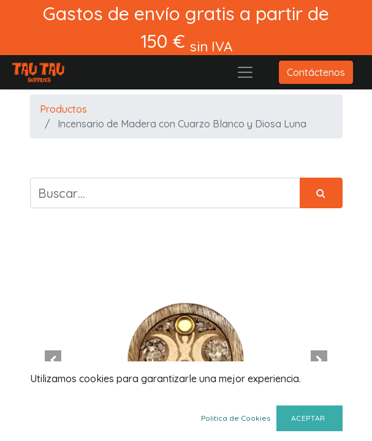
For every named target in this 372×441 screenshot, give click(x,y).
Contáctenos (316, 72)
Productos (63, 109)
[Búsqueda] (321, 193)
